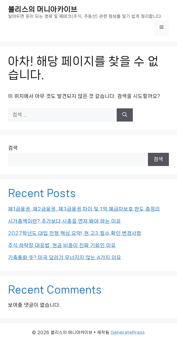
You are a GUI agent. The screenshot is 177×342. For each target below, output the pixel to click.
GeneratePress (128, 332)
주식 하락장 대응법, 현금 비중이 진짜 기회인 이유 (62, 245)
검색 (13, 148)
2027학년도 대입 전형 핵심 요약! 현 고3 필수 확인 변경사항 (74, 233)
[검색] (125, 115)
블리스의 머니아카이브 (42, 9)
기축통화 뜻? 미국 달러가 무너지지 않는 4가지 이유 (64, 257)
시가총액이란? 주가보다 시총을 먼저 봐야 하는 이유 (64, 221)
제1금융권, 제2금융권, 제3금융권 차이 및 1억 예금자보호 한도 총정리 (84, 209)
